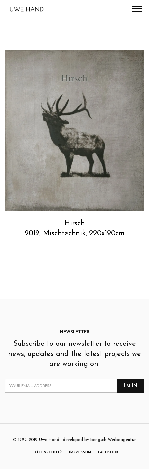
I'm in (130, 385)
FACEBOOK (108, 452)
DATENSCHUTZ (48, 452)
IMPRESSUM (80, 452)
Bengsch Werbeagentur (113, 440)
